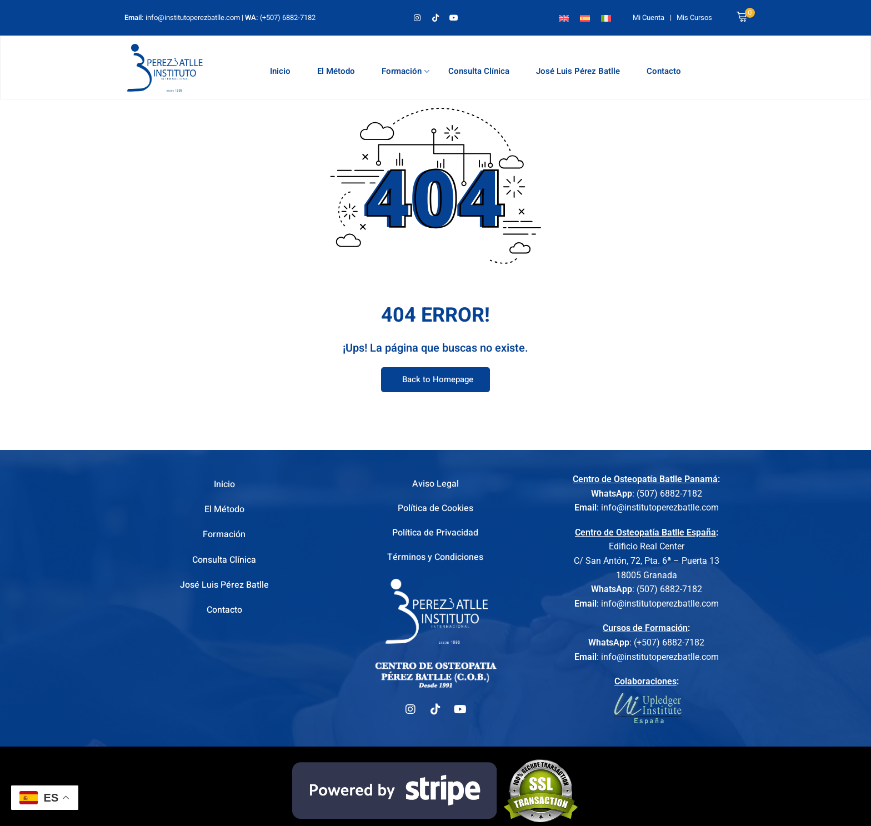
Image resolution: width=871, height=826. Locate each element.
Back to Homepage (435, 380)
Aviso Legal (435, 484)
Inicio (280, 71)
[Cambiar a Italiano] (606, 17)
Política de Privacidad (435, 534)
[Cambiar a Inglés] (563, 17)
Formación (405, 71)
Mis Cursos (694, 17)
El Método (336, 71)
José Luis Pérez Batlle (578, 71)
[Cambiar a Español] (584, 17)
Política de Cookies (435, 509)
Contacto (664, 71)
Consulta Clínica (478, 71)
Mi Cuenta (648, 17)
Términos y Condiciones (435, 560)
